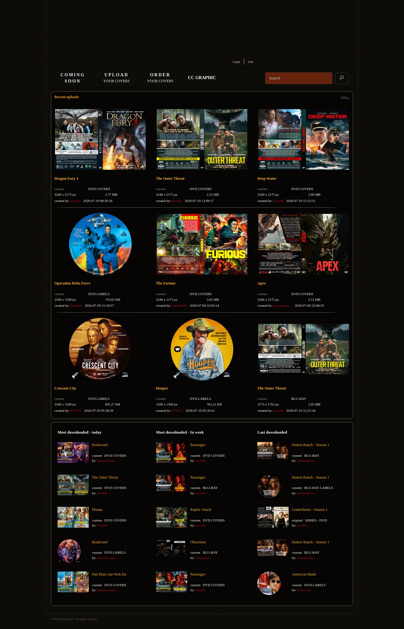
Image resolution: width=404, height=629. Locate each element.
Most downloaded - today (80, 432)
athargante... (203, 558)
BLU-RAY (298, 398)
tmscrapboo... (283, 305)
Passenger (197, 445)
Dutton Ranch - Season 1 (310, 445)
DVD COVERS (99, 189)
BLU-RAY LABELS (318, 488)
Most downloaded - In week (180, 432)
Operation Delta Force (72, 283)
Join (250, 61)
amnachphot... (306, 460)
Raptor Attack (200, 509)
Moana (97, 509)
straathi (75, 201)
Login (236, 61)
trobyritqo (304, 590)
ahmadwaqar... (107, 460)
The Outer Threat (170, 178)
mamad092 (179, 305)
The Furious (166, 283)
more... (345, 97)
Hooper (162, 388)
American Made (304, 574)
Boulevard (100, 445)
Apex (261, 283)
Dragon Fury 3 (66, 178)
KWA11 (76, 410)
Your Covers (116, 78)
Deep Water (266, 178)
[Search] (298, 78)
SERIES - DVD (316, 520)
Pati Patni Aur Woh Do (109, 574)
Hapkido (76, 305)
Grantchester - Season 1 (309, 509)
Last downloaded (272, 432)
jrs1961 (302, 525)
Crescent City (65, 388)
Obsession (198, 542)
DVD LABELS (98, 294)
